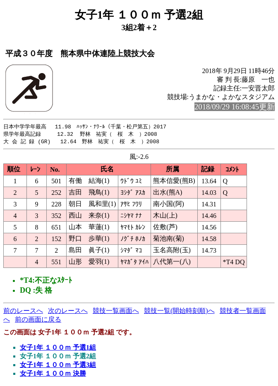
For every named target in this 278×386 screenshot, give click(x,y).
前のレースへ (23, 311)
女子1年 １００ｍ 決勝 (53, 374)
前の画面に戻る (38, 320)
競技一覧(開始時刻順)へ (179, 311)
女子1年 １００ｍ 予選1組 (58, 348)
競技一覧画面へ (116, 311)
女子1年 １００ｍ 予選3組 (58, 365)
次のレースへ (68, 311)
